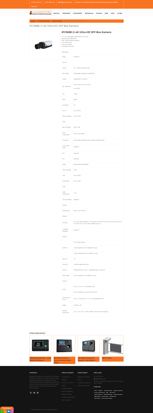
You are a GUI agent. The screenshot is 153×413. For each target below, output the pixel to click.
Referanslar (89, 13)
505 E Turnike (107, 358)
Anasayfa (33, 21)
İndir (106, 13)
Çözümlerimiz (77, 13)
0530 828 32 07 (49, 2)
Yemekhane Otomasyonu (84, 382)
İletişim (119, 13)
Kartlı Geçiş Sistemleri (67, 391)
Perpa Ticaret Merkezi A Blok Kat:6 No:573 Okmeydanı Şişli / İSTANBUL (96, 2)
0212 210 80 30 (36, 2)
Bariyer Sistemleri (66, 400)
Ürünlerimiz (66, 13)
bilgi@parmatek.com (65, 2)
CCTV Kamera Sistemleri (43, 21)
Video (113, 13)
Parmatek (56, 13)
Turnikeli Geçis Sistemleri (68, 397)
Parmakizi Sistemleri (67, 388)
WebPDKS (34, 6)
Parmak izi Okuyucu (67, 394)
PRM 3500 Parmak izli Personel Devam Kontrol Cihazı (62, 360)
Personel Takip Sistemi (83, 385)
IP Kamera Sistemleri (57, 21)
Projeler (99, 13)
